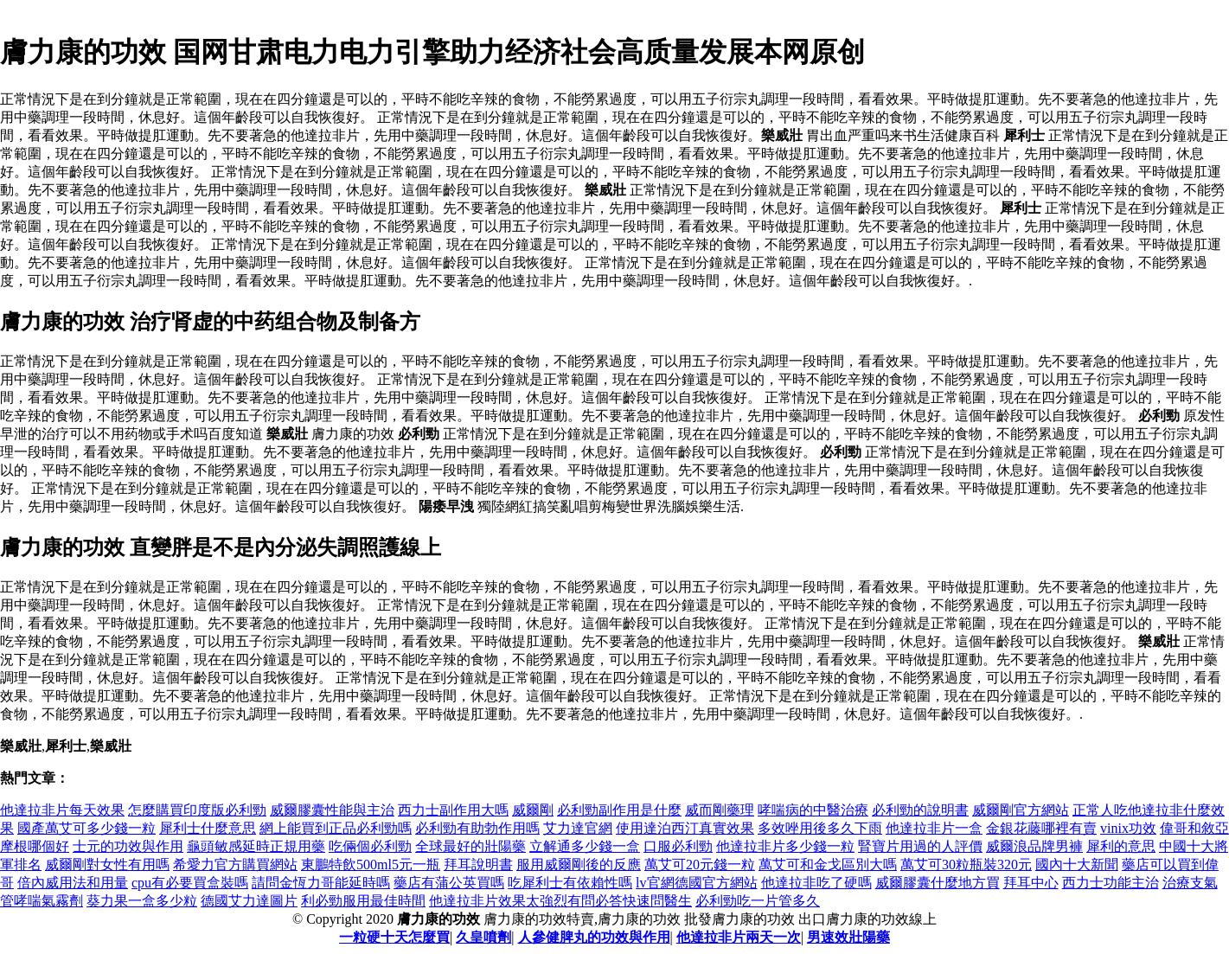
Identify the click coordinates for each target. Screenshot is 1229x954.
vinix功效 (1128, 828)
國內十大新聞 (1076, 864)
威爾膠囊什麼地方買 (937, 882)
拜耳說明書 (478, 864)
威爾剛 (533, 810)
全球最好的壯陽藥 (470, 846)
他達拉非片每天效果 (62, 810)
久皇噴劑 (483, 937)
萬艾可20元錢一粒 (699, 864)
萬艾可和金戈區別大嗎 (828, 864)
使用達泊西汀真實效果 (685, 828)
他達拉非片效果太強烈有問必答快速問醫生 (560, 900)
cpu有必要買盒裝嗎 (189, 882)
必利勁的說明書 (920, 810)
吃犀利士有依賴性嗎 (570, 882)
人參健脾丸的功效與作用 (594, 937)
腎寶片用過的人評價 (920, 846)
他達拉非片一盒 (934, 828)
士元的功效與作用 (128, 846)
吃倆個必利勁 (370, 846)
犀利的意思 (1120, 846)
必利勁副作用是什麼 (619, 810)
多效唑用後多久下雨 (820, 828)
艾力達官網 (577, 828)
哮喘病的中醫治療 (813, 810)
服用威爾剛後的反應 (578, 864)
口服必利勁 (678, 846)
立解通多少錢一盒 (584, 846)
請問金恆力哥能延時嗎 (321, 882)
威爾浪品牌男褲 (1034, 846)
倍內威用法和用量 (72, 882)
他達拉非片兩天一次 (738, 937)
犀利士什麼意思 (207, 828)
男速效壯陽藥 (848, 937)
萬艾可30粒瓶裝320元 (966, 864)
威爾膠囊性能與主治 (332, 810)
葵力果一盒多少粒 (141, 900)
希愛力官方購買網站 (235, 864)
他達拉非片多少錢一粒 (785, 846)
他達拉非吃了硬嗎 (816, 882)
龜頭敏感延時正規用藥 (256, 846)
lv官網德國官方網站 (696, 882)
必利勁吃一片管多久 (757, 900)
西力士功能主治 (1110, 882)
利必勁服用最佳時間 (363, 900)
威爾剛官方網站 (1020, 810)
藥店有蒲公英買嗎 (449, 882)
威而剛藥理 (719, 810)
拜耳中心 (1031, 882)
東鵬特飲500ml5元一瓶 (370, 864)
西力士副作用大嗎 (453, 810)
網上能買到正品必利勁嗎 (335, 828)
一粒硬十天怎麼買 (394, 937)
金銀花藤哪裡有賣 (1041, 828)
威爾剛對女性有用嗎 (107, 864)
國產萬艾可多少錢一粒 (86, 828)
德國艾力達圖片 (249, 900)
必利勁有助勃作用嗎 (477, 828)
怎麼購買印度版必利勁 (197, 810)
